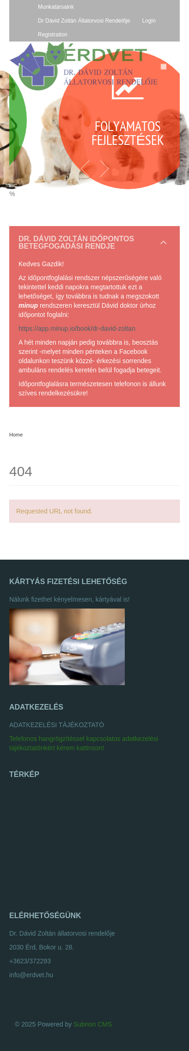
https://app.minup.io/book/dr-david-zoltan (76, 328)
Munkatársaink (56, 7)
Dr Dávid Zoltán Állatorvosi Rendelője (84, 21)
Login (148, 21)
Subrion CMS (92, 1024)
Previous (85, 168)
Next (104, 168)
